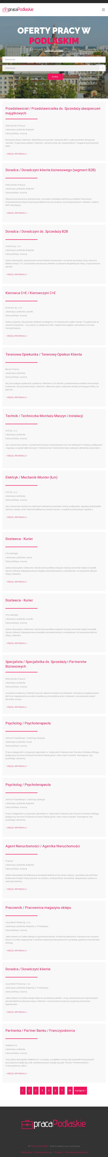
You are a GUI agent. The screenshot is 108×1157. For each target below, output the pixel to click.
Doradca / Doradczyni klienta (27, 969)
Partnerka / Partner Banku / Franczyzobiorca (40, 1031)
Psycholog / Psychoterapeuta (28, 723)
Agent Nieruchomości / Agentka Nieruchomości (42, 846)
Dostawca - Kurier (19, 539)
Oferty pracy (26, 1152)
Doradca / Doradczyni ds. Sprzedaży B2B (36, 231)
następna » (80, 1090)
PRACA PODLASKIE (38, 1146)
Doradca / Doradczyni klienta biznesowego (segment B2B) (50, 170)
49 (70, 1090)
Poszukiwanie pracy (43, 1152)
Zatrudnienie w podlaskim (76, 1152)
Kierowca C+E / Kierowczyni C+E (30, 293)
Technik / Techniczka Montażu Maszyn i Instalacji (44, 416)
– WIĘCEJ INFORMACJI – (16, 154)
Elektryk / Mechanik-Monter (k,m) (31, 477)
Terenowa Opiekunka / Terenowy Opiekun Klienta (43, 354)
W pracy (58, 1152)
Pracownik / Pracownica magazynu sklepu (38, 908)
